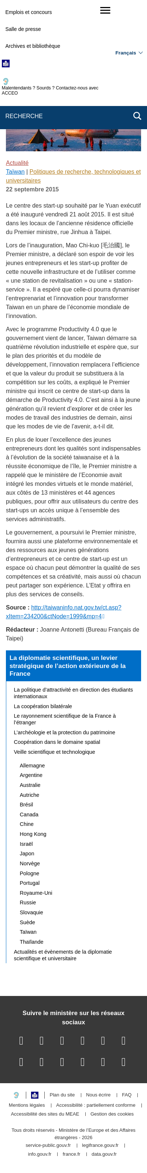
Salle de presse (23, 29)
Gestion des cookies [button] (112, 1114)
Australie (30, 785)
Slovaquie (31, 912)
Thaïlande (32, 942)
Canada (29, 814)
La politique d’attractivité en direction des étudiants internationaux (73, 693)
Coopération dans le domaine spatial (57, 742)
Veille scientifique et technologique (54, 752)
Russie (28, 902)
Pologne (30, 873)
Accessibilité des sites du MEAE (45, 1114)
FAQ (126, 1095)
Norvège (30, 863)
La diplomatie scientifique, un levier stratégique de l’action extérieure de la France (68, 665)
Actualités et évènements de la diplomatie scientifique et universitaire (63, 955)
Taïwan (15, 172)
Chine (27, 824)
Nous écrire (98, 1095)
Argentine (31, 775)
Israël (26, 844)
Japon (27, 853)
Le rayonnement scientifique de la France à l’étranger (65, 719)
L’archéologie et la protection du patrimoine (64, 732)
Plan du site (62, 1095)
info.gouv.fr (39, 1154)
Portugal (30, 883)
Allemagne (32, 766)
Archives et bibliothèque (32, 46)
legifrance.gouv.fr (100, 1146)
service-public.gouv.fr (48, 1146)
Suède (27, 922)
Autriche (30, 795)
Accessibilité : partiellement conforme (96, 1105)
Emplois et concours (28, 12)
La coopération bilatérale (43, 706)
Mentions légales (27, 1105)
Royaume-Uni (36, 893)
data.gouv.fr (104, 1154)
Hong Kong (33, 834)
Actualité (17, 163)
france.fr (72, 1154)
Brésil (26, 805)
